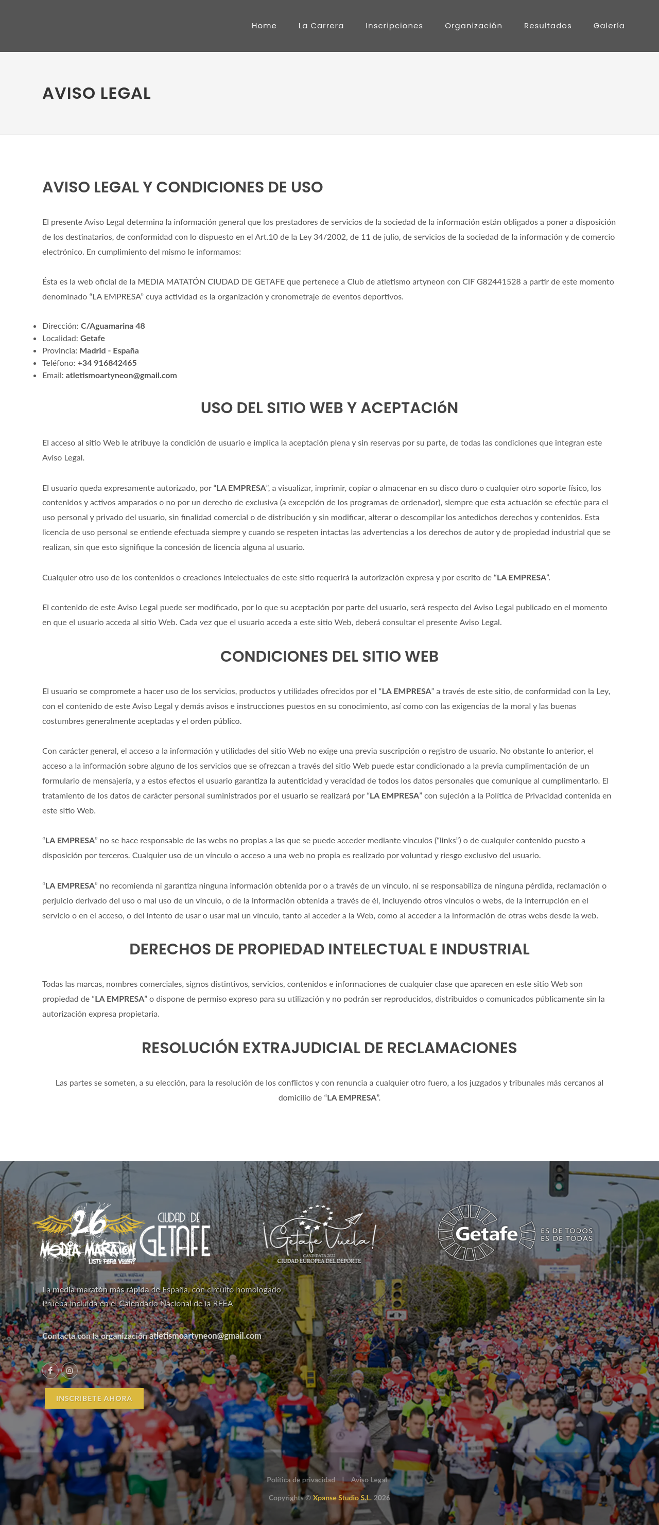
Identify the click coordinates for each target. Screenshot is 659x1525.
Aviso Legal (369, 1479)
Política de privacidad (301, 1479)
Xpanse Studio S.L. (342, 1497)
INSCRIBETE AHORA (94, 1398)
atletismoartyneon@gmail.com (205, 1335)
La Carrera (321, 25)
